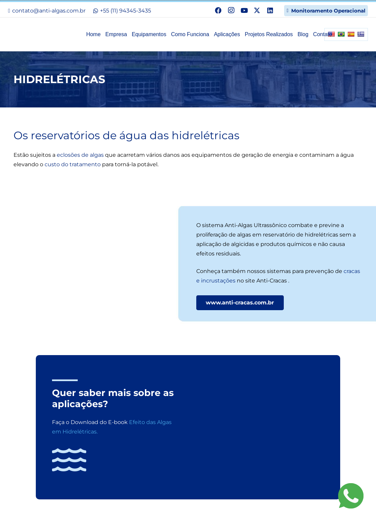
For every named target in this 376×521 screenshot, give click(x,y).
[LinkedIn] (270, 10)
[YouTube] (243, 10)
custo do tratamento (73, 164)
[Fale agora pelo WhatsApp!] (350, 495)
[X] (257, 10)
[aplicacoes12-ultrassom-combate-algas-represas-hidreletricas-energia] (97, 259)
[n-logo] (42, 32)
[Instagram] (231, 10)
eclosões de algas (80, 155)
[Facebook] (218, 10)
